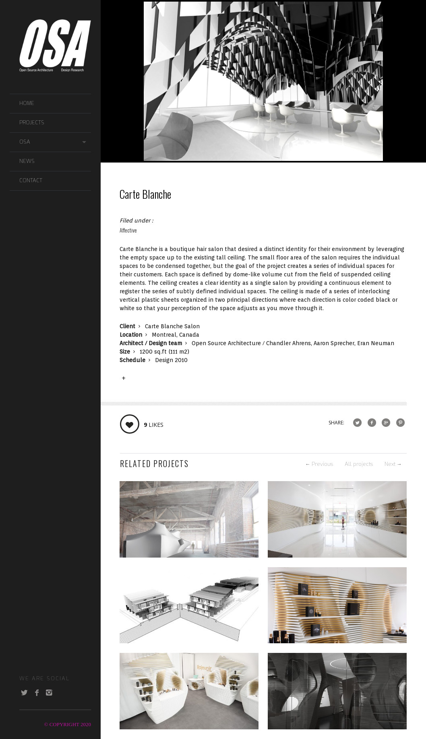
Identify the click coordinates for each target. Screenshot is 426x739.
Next (393, 464)
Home (26, 103)
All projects (359, 464)
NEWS (27, 161)
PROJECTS (31, 122)
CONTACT (30, 180)
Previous (319, 464)
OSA (24, 141)
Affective (128, 230)
